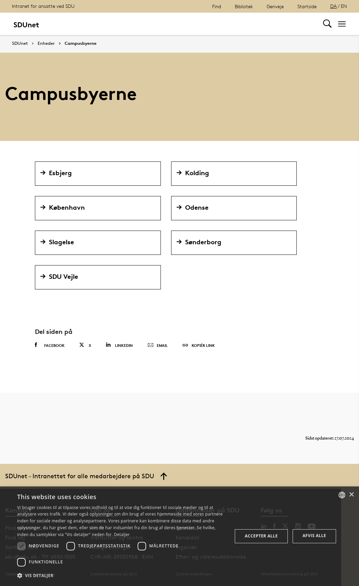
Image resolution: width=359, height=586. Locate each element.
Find (216, 6)
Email (158, 345)
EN (344, 6)
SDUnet (20, 43)
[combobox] (341, 495)
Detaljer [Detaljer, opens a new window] (122, 534)
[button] (121, 575)
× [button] (351, 494)
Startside (307, 6)
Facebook (50, 345)
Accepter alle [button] (261, 536)
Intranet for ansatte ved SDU (43, 6)
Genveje (275, 6)
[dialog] (179, 536)
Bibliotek (244, 6)
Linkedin (119, 345)
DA (333, 6)
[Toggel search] (327, 23)
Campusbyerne (81, 43)
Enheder (46, 43)
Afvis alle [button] (314, 535)
